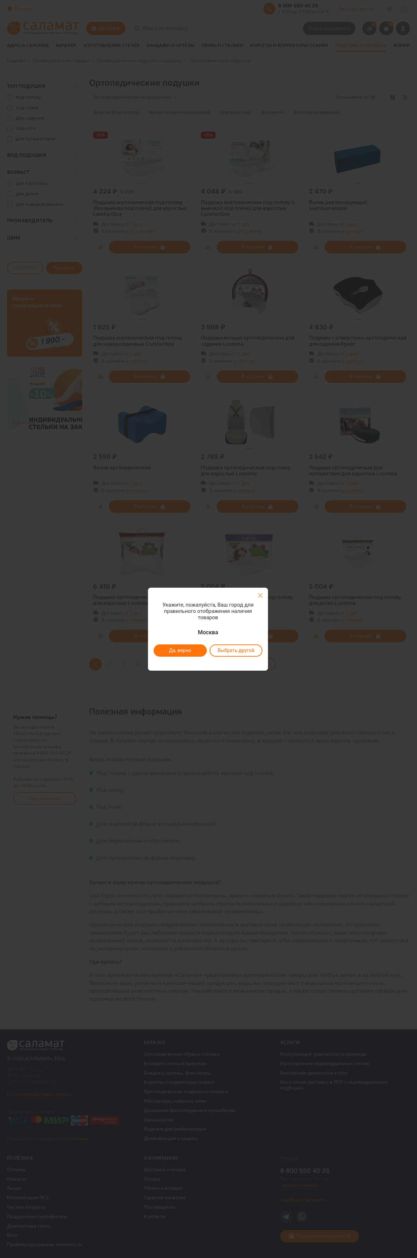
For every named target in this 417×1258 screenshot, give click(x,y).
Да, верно (180, 650)
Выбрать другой (235, 650)
